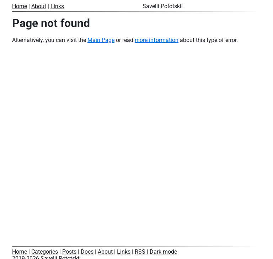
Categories (44, 251)
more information (156, 40)
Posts (69, 251)
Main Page (100, 40)
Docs (87, 251)
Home (19, 6)
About (38, 6)
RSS (140, 251)
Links (57, 6)
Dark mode (163, 251)
